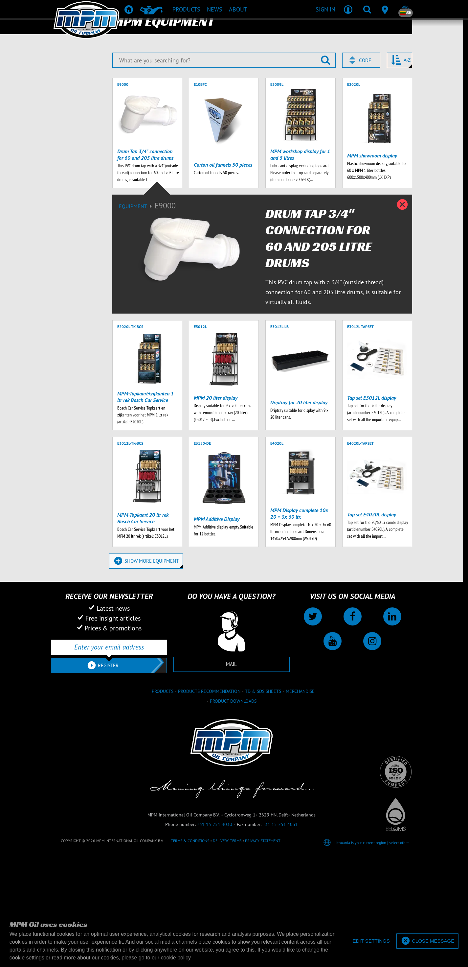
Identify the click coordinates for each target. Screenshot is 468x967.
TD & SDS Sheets (263, 828)
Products (162, 828)
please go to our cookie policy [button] (156, 957)
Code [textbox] (365, 197)
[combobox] (361, 197)
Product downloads (233, 838)
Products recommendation (209, 828)
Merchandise (300, 828)
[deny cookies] (371, 941)
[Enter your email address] (109, 783)
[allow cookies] (427, 941)
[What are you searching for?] (224, 197)
